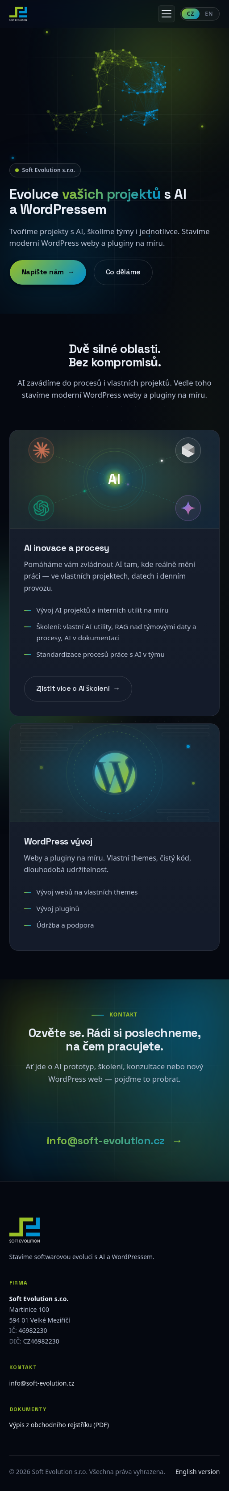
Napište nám (48, 273)
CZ (191, 13)
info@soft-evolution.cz (106, 1144)
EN (209, 13)
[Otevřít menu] (166, 13)
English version (197, 1471)
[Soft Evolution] (114, 1230)
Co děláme (123, 273)
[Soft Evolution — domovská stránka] (18, 14)
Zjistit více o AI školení (78, 691)
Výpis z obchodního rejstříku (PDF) (59, 1424)
